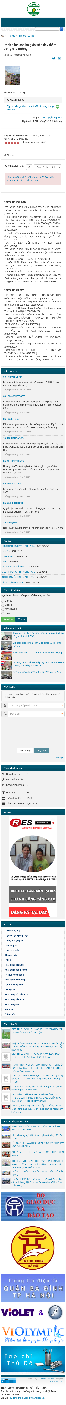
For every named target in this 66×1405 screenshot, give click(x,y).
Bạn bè (6, 600)
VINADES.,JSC (56, 1381)
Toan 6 (4, 551)
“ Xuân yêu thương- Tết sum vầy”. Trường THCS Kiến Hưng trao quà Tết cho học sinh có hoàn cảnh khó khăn (37, 1108)
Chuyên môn (11, 955)
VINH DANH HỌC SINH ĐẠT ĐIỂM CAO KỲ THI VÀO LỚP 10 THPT (36, 1128)
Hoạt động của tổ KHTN (16, 994)
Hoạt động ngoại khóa (16, 970)
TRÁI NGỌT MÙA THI (16, 324)
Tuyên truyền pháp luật (16, 935)
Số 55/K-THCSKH (12, 483)
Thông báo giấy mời (14, 940)
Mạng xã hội (9, 609)
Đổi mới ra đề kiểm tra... (13, 566)
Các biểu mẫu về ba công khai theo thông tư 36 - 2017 (33, 343)
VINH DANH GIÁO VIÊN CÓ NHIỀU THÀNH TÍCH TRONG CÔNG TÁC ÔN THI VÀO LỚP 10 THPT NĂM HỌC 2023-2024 (32, 317)
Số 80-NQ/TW (10, 522)
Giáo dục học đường (15, 980)
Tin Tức (11, 35)
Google (6, 605)
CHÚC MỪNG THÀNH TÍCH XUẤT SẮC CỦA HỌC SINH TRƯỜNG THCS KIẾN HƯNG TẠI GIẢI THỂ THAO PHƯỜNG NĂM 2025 (37, 1164)
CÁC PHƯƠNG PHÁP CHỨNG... (18, 572)
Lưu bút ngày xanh (14, 985)
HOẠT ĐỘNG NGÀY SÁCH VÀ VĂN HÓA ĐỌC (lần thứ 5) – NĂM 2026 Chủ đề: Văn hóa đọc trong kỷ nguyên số (37, 1046)
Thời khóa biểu (12, 950)
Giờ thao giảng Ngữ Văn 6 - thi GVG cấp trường (37, 672)
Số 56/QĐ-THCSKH (13, 503)
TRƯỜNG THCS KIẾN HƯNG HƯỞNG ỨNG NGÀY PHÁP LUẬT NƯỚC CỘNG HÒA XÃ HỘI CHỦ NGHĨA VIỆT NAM (32, 252)
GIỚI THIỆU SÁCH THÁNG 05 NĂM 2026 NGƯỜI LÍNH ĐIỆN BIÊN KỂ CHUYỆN (36, 1031)
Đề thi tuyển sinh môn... (13, 582)
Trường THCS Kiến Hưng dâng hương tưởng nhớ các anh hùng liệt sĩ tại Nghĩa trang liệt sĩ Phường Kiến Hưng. (36, 1182)
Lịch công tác (11, 945)
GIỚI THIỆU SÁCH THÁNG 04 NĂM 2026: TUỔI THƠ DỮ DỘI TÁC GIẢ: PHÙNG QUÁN (35, 1055)
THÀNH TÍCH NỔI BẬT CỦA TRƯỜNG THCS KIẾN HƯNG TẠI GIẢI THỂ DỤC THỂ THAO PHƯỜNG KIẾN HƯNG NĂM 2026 (37, 1068)
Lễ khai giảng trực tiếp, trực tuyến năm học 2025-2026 (36, 1137)
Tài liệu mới (7, 556)
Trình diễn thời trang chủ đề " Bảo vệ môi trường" (38, 652)
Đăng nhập (41, 750)
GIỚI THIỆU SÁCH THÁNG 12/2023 (23, 271)
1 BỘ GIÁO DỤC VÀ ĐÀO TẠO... (18, 546)
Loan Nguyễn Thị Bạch (51, 117)
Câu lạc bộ (34, 989)
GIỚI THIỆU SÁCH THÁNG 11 (20, 259)
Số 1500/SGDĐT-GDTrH (15, 396)
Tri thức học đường (34, 975)
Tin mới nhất (10, 1024)
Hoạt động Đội (12, 1004)
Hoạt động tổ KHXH (14, 999)
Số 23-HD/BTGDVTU (13, 461)
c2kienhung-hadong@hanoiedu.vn (27, 1397)
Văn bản (9, 1009)
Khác (5, 613)
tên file (4, 561)
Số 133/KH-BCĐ (11, 419)
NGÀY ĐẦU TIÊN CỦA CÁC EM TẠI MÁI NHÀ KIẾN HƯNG (37, 1173)
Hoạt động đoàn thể (14, 965)
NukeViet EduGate (46, 1379)
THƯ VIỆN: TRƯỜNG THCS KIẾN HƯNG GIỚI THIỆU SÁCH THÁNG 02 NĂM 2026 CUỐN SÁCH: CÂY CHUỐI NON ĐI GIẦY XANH (37, 1097)
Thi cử (8, 960)
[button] (57, 106)
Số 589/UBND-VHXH (13, 438)
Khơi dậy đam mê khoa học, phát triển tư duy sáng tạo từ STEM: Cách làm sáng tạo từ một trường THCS (37, 1078)
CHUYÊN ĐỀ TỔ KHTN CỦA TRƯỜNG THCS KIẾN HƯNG (37, 1154)
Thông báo (10, 1014)
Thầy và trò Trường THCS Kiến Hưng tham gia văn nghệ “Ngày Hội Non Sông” (37, 1088)
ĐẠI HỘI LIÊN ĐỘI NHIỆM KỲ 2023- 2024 (33, 242)
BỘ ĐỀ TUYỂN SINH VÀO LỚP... (18, 577)
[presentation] (15, 732)
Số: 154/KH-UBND (12, 376)
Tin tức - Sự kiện (27, 35)
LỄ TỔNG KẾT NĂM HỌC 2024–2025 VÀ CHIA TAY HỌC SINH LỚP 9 (37, 1145)
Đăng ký (60, 757)
